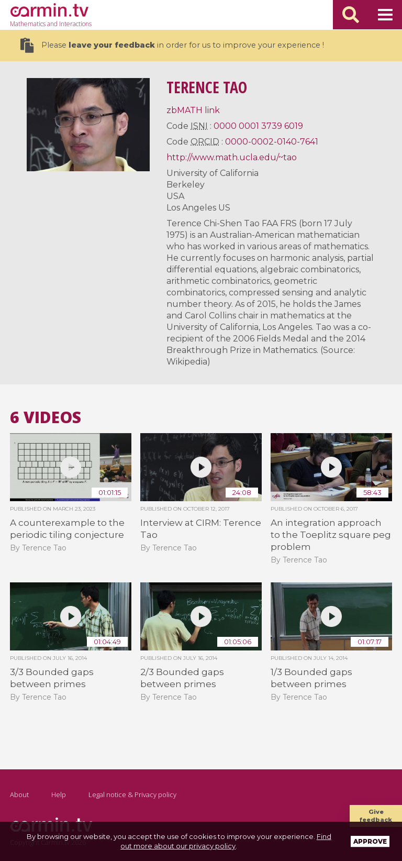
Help (58, 794)
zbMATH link (193, 110)
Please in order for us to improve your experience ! (172, 45)
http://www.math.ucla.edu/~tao (231, 157)
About (19, 794)
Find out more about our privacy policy (225, 841)
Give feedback (376, 815)
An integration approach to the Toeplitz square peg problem (331, 535)
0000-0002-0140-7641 (271, 142)
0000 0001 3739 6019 (258, 126)
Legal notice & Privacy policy (132, 794)
